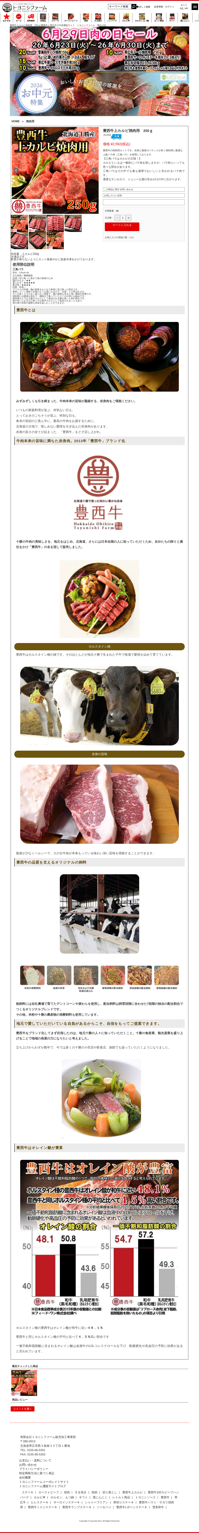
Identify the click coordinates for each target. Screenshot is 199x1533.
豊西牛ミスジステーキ (42, 1507)
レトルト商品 (121, 1497)
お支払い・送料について (35, 1460)
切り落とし (109, 1492)
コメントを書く (22, 1408)
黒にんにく (185, 17)
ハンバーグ (112, 17)
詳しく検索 (144, 7)
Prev (16, 170)
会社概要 (25, 1477)
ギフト (172, 17)
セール (19, 17)
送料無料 (31, 17)
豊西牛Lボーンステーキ (131, 1507)
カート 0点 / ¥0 (184, 7)
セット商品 (159, 17)
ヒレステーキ (39, 1502)
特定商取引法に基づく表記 (36, 1473)
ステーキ (55, 17)
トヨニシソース (145, 1497)
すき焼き (98, 17)
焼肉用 (30, 121)
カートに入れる (122, 224)
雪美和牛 (158, 1507)
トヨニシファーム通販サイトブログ (42, 1486)
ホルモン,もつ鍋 (142, 17)
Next (94, 170)
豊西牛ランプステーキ (77, 1507)
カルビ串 (126, 17)
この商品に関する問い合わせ (118, 189)
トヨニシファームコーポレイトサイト (44, 1482)
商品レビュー (20, 1399)
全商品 (43, 17)
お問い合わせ (28, 1464)
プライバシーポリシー (33, 1469)
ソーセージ (104, 1507)
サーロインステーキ (66, 1502)
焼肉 (86, 17)
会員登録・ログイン (164, 6)
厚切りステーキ (123, 1502)
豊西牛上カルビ (132, 1492)
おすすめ (6, 17)
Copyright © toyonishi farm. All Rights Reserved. (99, 1521)
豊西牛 (165, 1497)
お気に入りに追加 (113, 195)
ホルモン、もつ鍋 (62, 1497)
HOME (16, 121)
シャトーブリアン (96, 1502)
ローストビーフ (71, 17)
